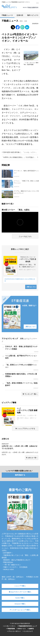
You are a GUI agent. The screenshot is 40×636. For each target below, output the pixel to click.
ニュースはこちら (25, 236)
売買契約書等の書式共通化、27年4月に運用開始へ (21, 376)
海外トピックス (32, 15)
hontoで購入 (20, 598)
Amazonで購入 (20, 604)
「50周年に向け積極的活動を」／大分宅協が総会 (20, 157)
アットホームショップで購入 (20, 610)
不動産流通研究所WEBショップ (27, 626)
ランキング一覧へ (30, 394)
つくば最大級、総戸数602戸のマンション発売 (21, 358)
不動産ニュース (7, 15)
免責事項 (31, 628)
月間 (21, 339)
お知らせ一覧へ (31, 457)
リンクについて (28, 631)
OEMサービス (21, 628)
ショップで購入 (20, 586)
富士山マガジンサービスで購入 (20, 592)
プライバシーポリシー (14, 631)
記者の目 (20, 15)
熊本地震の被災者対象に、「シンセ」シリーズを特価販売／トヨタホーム (20, 152)
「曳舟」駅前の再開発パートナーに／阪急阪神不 (21, 385)
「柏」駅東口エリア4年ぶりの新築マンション (21, 367)
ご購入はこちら (31, 287)
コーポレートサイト (9, 626)
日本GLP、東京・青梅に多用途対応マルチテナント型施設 (21, 349)
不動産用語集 (10, 628)
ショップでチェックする (25, 428)
